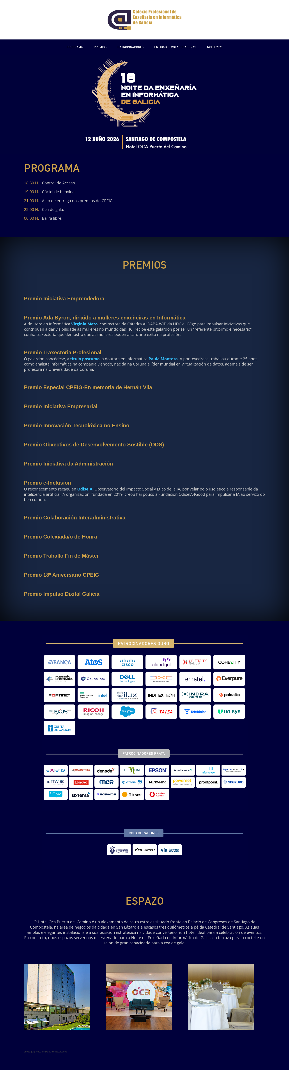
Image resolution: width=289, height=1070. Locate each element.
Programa (75, 47)
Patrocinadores (130, 47)
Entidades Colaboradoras (175, 47)
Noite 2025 (214, 47)
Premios (100, 47)
